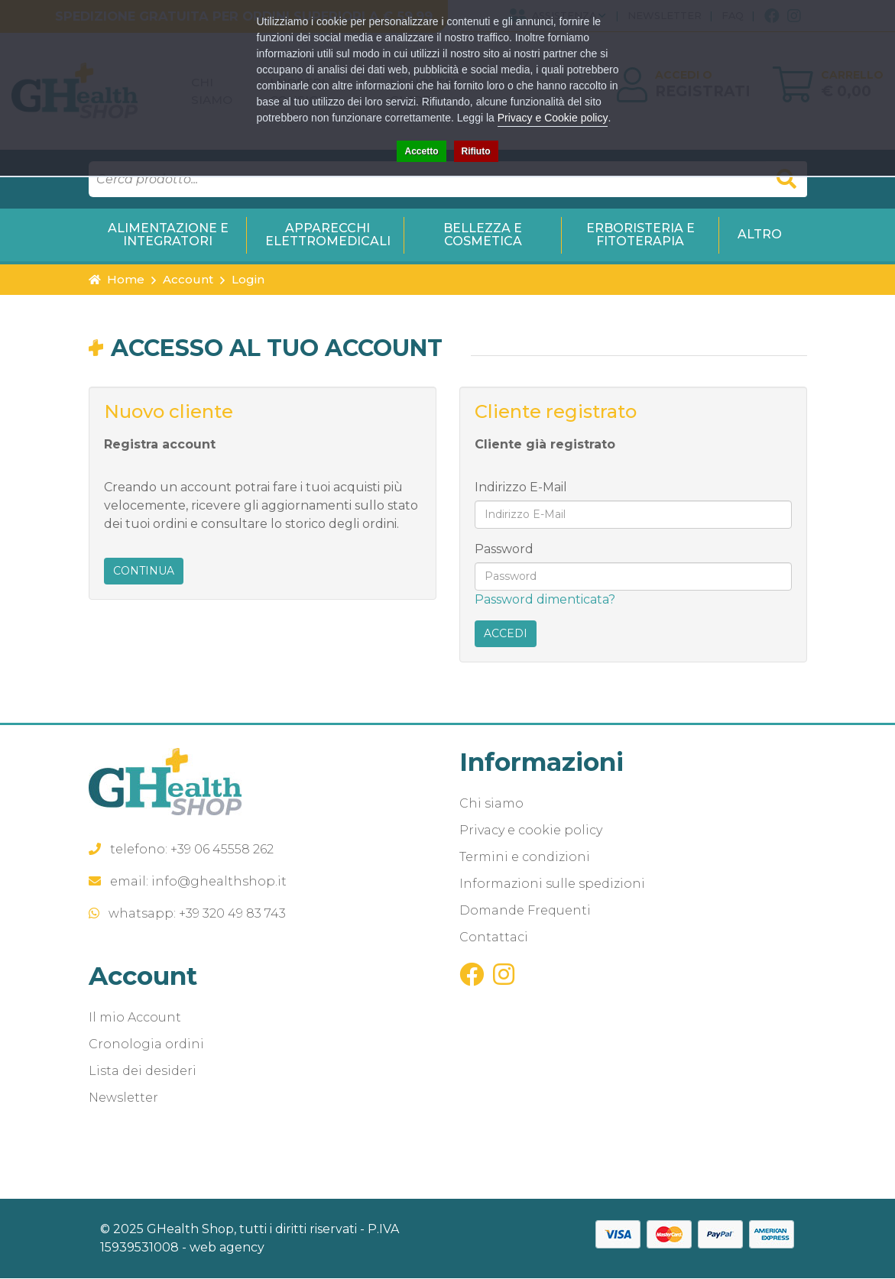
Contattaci (493, 938)
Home (116, 280)
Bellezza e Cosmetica (482, 235)
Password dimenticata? (545, 600)
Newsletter (123, 1098)
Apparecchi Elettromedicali (328, 235)
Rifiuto (476, 151)
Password (504, 549)
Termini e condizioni (524, 857)
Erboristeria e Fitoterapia (640, 235)
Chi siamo (491, 804)
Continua (143, 572)
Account (188, 280)
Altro (760, 235)
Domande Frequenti (525, 911)
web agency (227, 1248)
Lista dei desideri (142, 1071)
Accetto (421, 151)
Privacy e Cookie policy (553, 118)
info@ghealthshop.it (219, 882)
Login (248, 280)
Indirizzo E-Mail (521, 488)
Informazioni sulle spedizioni (552, 884)
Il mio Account (135, 1018)
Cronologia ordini (146, 1045)
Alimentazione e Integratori (168, 235)
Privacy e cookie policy (530, 831)
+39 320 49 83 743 (232, 914)
